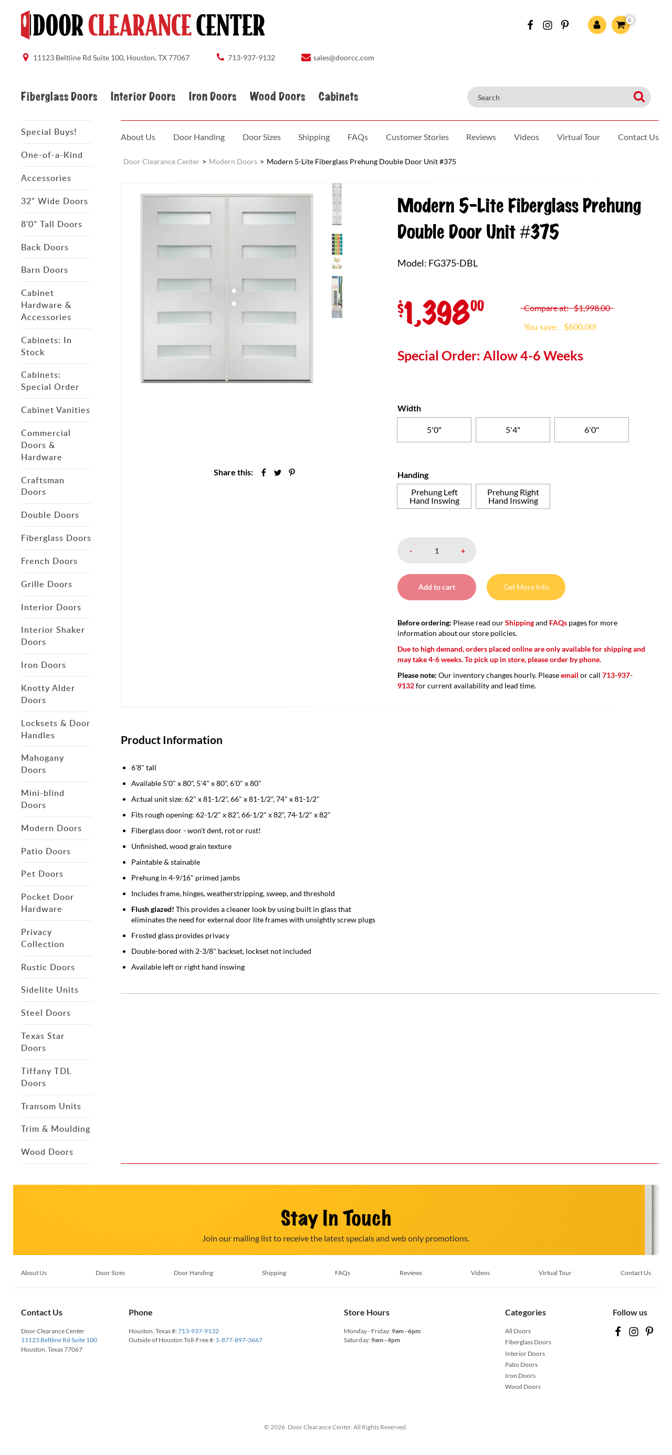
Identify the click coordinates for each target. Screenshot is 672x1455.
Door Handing (199, 137)
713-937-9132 (198, 1331)
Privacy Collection (43, 938)
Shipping (314, 137)
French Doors (49, 561)
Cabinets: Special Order (50, 380)
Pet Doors (42, 873)
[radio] (434, 430)
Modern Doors (51, 828)
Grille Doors (46, 584)
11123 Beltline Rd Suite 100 (59, 1340)
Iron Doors (212, 97)
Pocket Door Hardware (47, 903)
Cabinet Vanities (55, 410)
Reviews (481, 137)
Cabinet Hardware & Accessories (46, 305)
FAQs (358, 137)
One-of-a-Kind (52, 155)
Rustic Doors (48, 967)
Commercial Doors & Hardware (46, 445)
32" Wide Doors (54, 201)
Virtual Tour (578, 137)
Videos (526, 137)
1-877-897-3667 (239, 1340)
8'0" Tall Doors (51, 224)
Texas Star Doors (43, 1042)
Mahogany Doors (42, 764)
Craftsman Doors (43, 486)
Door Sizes (262, 137)
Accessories (46, 178)
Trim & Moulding (55, 1128)
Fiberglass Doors (59, 97)
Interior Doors (143, 97)
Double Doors (50, 515)
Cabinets (338, 97)
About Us (138, 137)
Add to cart (436, 586)
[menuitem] (353, 203)
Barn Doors (44, 269)
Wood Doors (277, 97)
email (570, 675)
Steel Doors (46, 1012)
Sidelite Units (50, 989)
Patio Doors (46, 851)
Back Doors (45, 247)
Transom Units (51, 1106)
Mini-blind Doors (43, 799)
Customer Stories (417, 137)
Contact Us (638, 137)
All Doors (518, 1331)
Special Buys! (49, 131)
